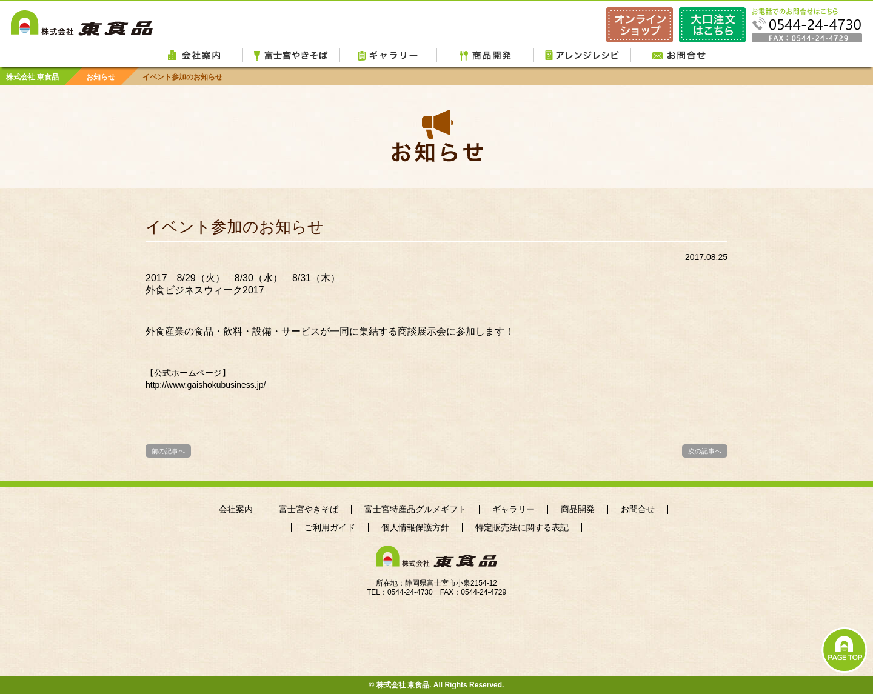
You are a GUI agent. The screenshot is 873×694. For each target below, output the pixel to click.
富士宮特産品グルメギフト (415, 509)
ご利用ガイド (329, 527)
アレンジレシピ (582, 54)
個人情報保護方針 (415, 527)
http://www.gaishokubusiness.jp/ (206, 385)
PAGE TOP (844, 650)
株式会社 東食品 (82, 22)
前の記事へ (168, 451)
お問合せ (679, 54)
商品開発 (485, 54)
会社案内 (194, 54)
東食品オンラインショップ (639, 24)
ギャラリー (388, 54)
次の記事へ (704, 451)
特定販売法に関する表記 (522, 527)
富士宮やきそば (291, 54)
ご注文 (712, 24)
